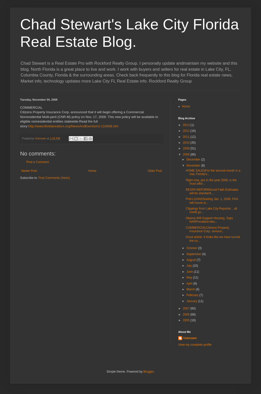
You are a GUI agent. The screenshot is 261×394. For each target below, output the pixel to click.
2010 (186, 142)
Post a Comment (37, 162)
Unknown (190, 338)
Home (92, 171)
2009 (186, 148)
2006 (186, 314)
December (193, 159)
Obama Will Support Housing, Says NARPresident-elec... (209, 219)
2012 (186, 131)
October (192, 248)
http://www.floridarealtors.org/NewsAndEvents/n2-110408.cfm (73, 126)
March (191, 289)
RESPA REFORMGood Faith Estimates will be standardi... (212, 191)
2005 (186, 320)
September (194, 254)
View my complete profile (195, 344)
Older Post (155, 171)
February (192, 295)
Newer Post (29, 171)
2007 (186, 308)
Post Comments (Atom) (54, 178)
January (192, 301)
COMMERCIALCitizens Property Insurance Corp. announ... (207, 229)
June (190, 271)
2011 (186, 137)
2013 (186, 125)
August (191, 260)
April (189, 283)
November (193, 165)
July (189, 265)
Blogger (148, 371)
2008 (186, 154)
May (189, 277)
